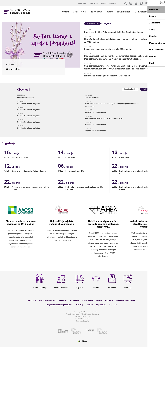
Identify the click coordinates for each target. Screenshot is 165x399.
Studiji (84, 12)
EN (162, 3)
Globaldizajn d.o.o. (82, 393)
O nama (65, 12)
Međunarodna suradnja (145, 12)
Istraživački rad (123, 12)
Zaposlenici (93, 3)
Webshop (82, 3)
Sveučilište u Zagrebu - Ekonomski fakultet (17, 12)
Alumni (103, 3)
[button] (130, 141)
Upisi (75, 12)
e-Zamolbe (74, 353)
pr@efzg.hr (85, 373)
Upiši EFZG (31, 353)
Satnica (99, 353)
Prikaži (144, 141)
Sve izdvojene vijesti (92, 76)
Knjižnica (109, 353)
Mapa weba (113, 357)
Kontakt (90, 357)
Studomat (63, 353)
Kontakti (112, 3)
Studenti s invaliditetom (125, 353)
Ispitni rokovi (87, 353)
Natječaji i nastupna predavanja (60, 357)
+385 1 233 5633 (84, 371)
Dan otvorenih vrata (47, 353)
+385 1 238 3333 (84, 369)
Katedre (109, 12)
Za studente (96, 12)
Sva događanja (158, 194)
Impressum (101, 357)
